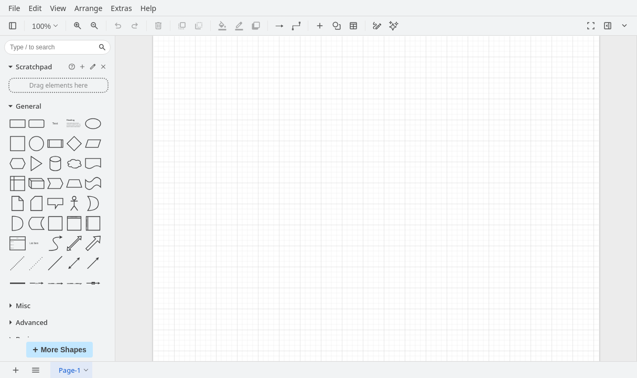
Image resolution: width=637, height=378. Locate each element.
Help (149, 9)
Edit (34, 9)
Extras (121, 9)
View (58, 9)
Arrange (88, 9)
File (14, 9)
